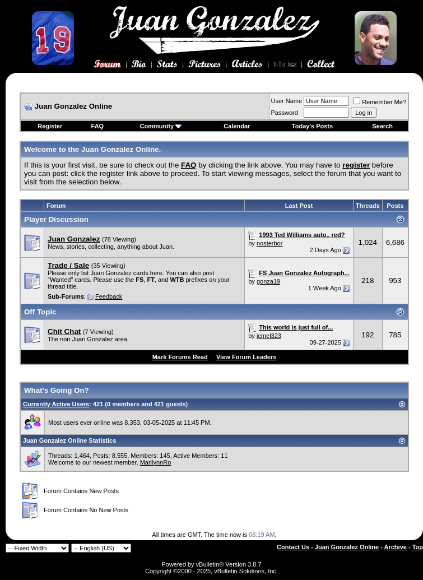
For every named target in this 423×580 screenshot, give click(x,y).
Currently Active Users (56, 404)
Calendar (237, 126)
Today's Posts (312, 126)
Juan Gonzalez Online (347, 547)
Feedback (108, 296)
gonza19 (268, 281)
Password (284, 112)
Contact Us (293, 547)
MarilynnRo (155, 462)
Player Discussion (56, 219)
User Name (287, 101)
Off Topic (40, 312)
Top (417, 547)
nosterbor (269, 243)
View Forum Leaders (246, 357)
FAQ (97, 126)
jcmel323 (269, 335)
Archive (395, 547)
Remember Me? (379, 102)
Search (382, 126)
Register (50, 126)
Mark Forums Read (180, 357)
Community (161, 126)
